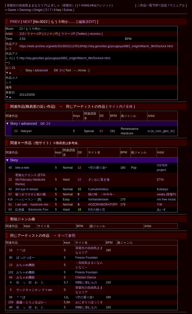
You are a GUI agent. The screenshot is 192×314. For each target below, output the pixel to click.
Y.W (159, 204)
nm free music (166, 199)
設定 (164, 5)
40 (10, 167)
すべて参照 (66, 235)
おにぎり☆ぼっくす (89, 302)
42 (10, 189)
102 (10, 272)
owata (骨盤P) (166, 194)
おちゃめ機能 (25, 265)
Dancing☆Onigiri (32, 10)
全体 (129, 106)
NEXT (27, 22)
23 (16, 131)
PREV (15, 22)
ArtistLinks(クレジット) (97, 5)
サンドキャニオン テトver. (34, 290)
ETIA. (160, 179)
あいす (161, 209)
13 (10, 265)
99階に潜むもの (86, 282)
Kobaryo (162, 189)
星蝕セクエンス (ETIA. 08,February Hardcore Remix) (30, 179)
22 (10, 179)
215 (21, 34)
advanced (41, 70)
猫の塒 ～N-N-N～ (101, 194)
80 (10, 257)
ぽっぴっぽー (25, 257)
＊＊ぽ (20, 250)
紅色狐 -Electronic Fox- (32, 209)
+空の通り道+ (97, 167)
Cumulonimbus (98, 189)
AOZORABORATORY (103, 204)
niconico (95, 34)
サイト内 (115, 106)
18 (10, 250)
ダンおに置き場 (98, 179)
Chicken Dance (85, 277)
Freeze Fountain (86, 257)
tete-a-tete (22, 167)
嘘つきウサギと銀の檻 (30, 194)
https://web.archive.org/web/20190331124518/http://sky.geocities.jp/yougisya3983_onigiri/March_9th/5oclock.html (96, 46)
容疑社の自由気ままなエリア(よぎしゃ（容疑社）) (42, 5)
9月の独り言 (96, 209)
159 (10, 302)
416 (10, 199)
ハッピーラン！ (26, 199)
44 (10, 277)
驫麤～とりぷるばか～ (31, 302)
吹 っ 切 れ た (30, 282)
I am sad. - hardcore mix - (32, 204)
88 (10, 297)
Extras (68, 10)
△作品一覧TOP (147, 5)
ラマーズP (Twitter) (74, 34)
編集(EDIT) (87, 22)
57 (10, 194)
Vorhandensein (98, 199)
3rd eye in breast (26, 189)
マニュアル (177, 5)
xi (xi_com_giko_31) (161, 131)
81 (10, 204)
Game (12, 10)
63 (10, 209)
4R (10, 307)
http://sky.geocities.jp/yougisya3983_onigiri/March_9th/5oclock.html (64, 58)
